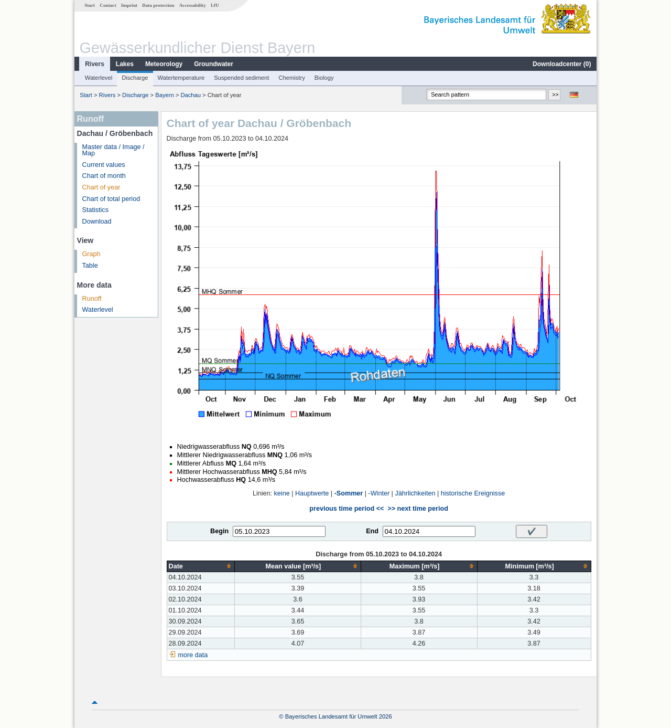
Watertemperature (181, 78)
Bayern (164, 95)
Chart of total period (111, 199)
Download (97, 221)
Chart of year (101, 187)
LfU (215, 5)
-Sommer (348, 493)
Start (89, 5)
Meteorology (163, 64)
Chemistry (291, 78)
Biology (324, 78)
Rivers (94, 64)
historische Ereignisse (473, 493)
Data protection (158, 5)
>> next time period (417, 508)
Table (90, 265)
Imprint (129, 5)
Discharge (135, 78)
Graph (91, 254)
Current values (103, 164)
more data (193, 655)
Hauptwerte (312, 493)
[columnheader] (201, 566)
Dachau (190, 95)
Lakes (125, 64)
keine (282, 493)
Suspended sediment (241, 78)
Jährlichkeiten (415, 493)
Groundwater (213, 64)
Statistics (95, 210)
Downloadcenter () (562, 64)
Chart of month (104, 176)
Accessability (192, 5)
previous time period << (346, 508)
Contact (108, 5)
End (372, 531)
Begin (219, 531)
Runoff (92, 298)
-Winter (379, 493)
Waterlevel (98, 78)
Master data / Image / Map (113, 150)
